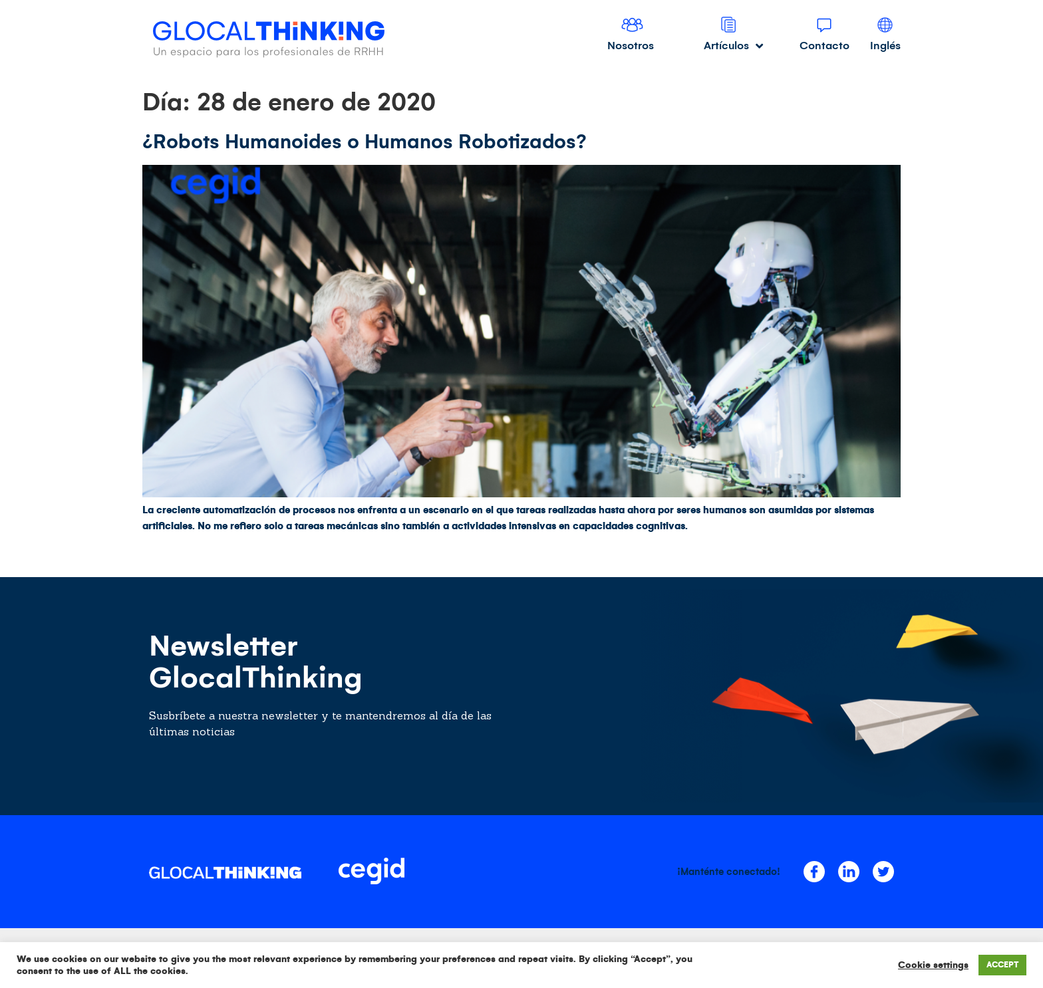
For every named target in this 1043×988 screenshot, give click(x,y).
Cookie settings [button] (933, 965)
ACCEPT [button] (1002, 965)
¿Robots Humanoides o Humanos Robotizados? (364, 142)
